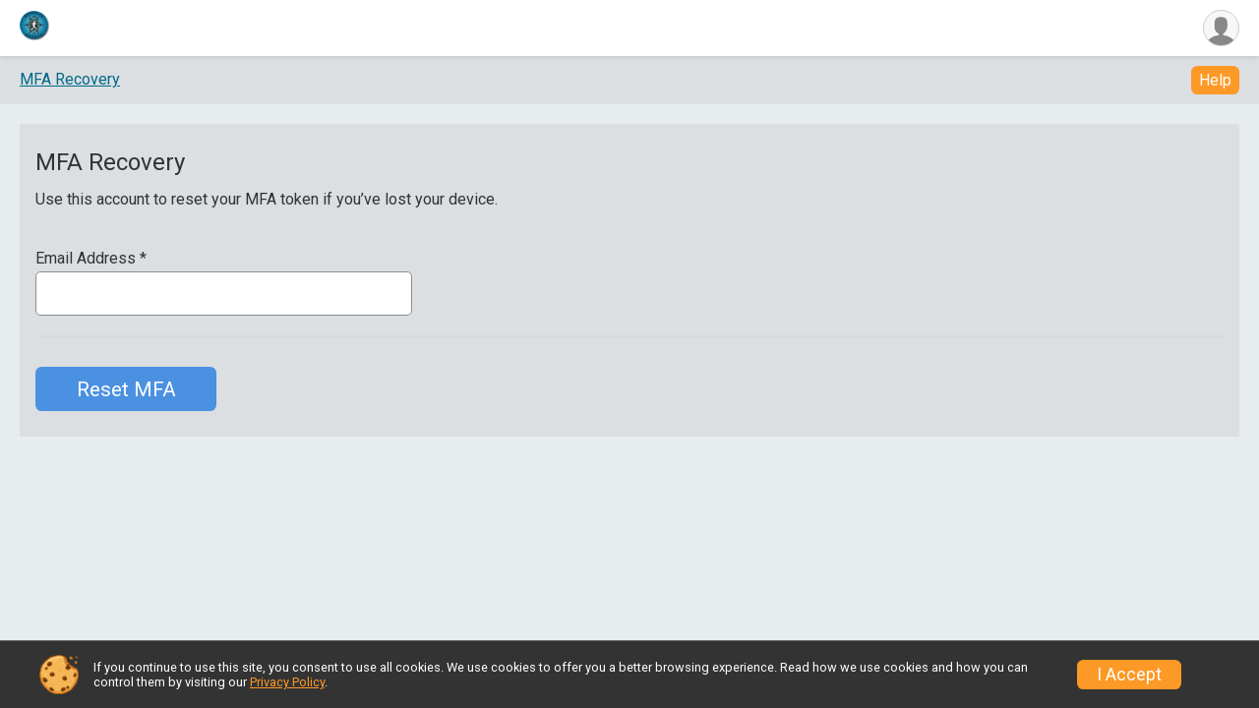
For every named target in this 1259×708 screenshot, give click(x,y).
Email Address (91, 258)
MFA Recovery (70, 79)
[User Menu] (1221, 28)
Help (1215, 80)
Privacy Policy (287, 682)
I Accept (1129, 674)
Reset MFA (126, 389)
